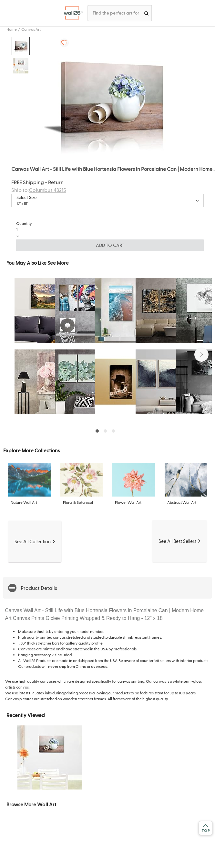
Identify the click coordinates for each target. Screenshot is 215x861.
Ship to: (38, 190)
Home (11, 29)
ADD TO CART (110, 245)
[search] (146, 13)
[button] (201, 355)
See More (58, 262)
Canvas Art (31, 29)
